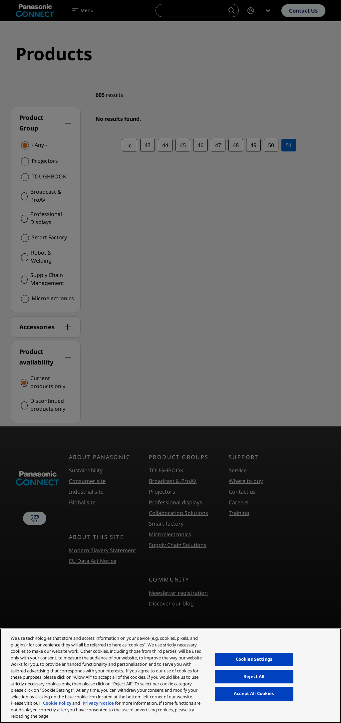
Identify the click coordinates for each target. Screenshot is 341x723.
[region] (170, 675)
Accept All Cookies (254, 693)
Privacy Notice (98, 703)
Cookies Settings (254, 659)
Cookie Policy (57, 703)
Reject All (253, 676)
